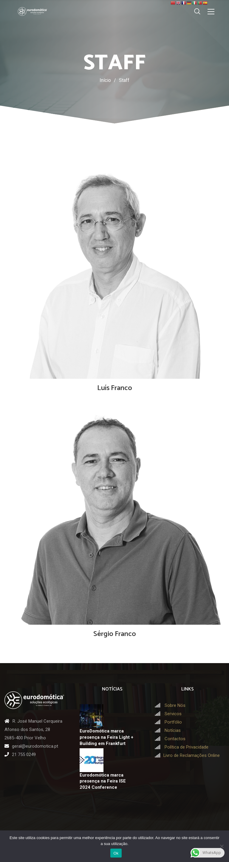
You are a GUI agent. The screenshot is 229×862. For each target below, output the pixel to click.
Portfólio (173, 722)
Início (105, 80)
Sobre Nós (175, 705)
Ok (115, 853)
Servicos (173, 713)
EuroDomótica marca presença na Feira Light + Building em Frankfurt (106, 737)
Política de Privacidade (186, 747)
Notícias (173, 730)
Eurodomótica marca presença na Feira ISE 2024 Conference (103, 781)
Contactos (175, 738)
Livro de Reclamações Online (191, 755)
